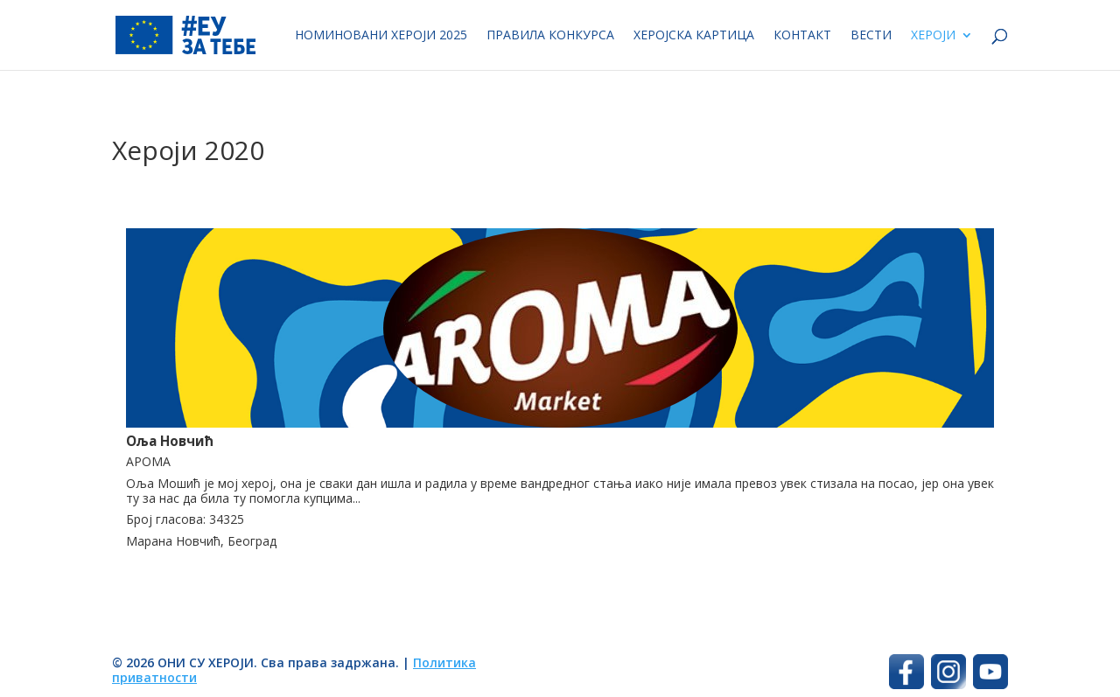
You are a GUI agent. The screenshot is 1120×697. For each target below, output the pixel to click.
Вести (871, 36)
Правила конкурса (550, 36)
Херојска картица (694, 36)
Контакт (802, 36)
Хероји (933, 36)
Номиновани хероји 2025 (381, 36)
